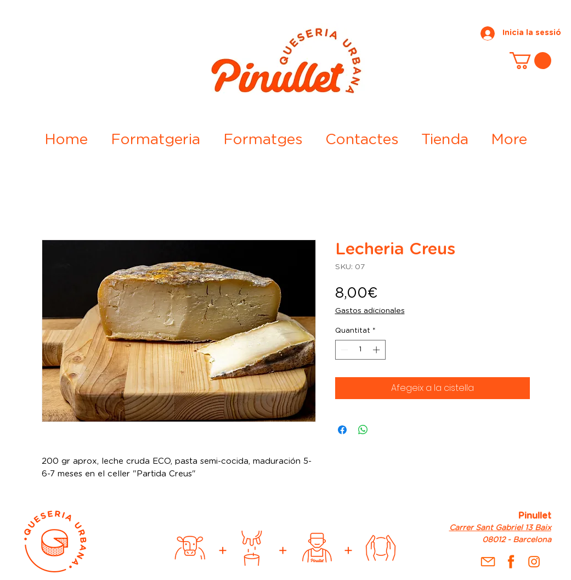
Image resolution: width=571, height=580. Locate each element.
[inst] (534, 562)
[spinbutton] (360, 349)
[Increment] (377, 349)
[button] (530, 60)
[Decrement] (343, 349)
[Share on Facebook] (342, 429)
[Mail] (488, 562)
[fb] (511, 562)
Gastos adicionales (370, 311)
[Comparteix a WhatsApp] (363, 429)
